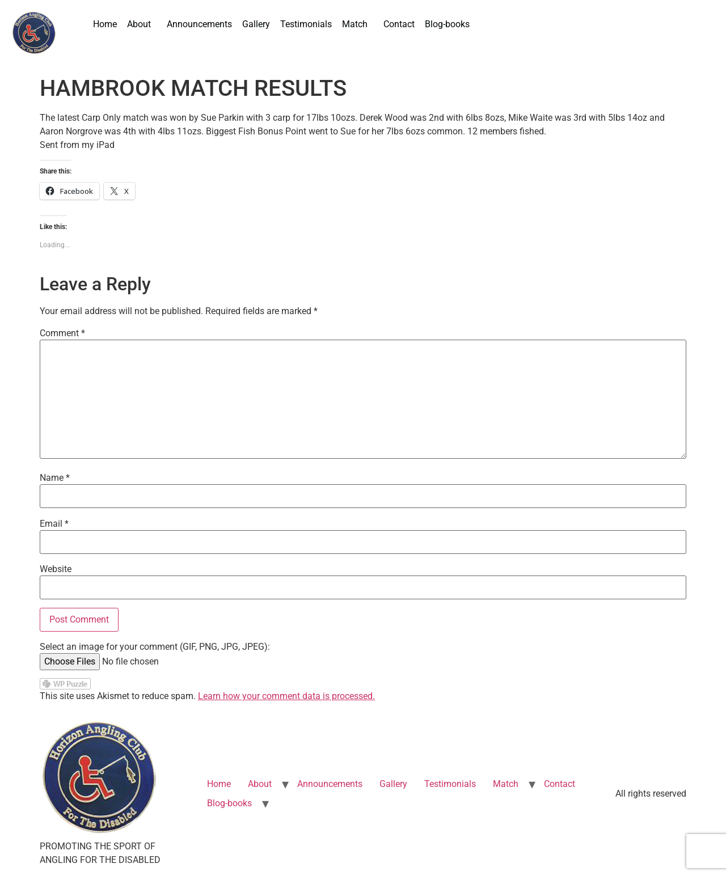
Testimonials (306, 24)
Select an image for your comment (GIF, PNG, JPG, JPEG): (155, 646)
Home (105, 24)
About (139, 24)
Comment (62, 333)
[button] (142, 24)
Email (54, 523)
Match (355, 24)
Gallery (256, 24)
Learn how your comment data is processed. (286, 696)
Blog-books (447, 24)
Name (55, 478)
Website (55, 569)
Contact (399, 24)
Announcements (199, 24)
